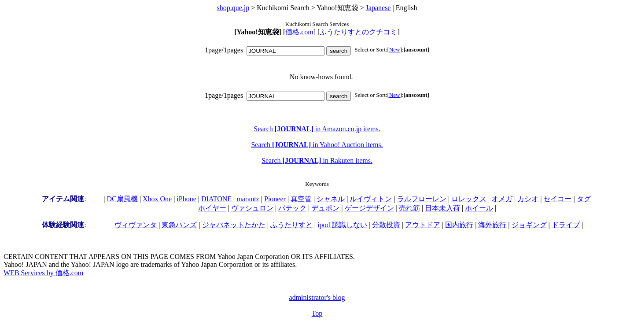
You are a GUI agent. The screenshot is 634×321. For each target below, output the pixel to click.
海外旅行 (492, 225)
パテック (292, 208)
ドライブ (566, 225)
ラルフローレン (421, 199)
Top (317, 313)
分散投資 (386, 225)
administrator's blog (317, 297)
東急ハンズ (179, 225)
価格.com (299, 32)
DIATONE (216, 199)
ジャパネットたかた (233, 225)
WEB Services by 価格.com (43, 273)
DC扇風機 (122, 199)
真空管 (301, 199)
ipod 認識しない (342, 225)
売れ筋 (409, 208)
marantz (247, 199)
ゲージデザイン (369, 208)
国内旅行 (459, 225)
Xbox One (157, 199)
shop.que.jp (233, 7)
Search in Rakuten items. (317, 160)
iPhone (186, 199)
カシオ (527, 199)
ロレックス (469, 199)
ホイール (479, 208)
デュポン (325, 208)
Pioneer (275, 199)
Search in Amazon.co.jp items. (317, 129)
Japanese (378, 7)
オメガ (501, 199)
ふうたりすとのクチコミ (358, 32)
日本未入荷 (442, 208)
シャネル (331, 199)
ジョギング (529, 225)
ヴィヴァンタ (135, 225)
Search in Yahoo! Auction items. (317, 144)
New (394, 49)
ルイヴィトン (371, 199)
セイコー (557, 199)
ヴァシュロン (252, 208)
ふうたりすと (291, 225)
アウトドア (422, 225)
